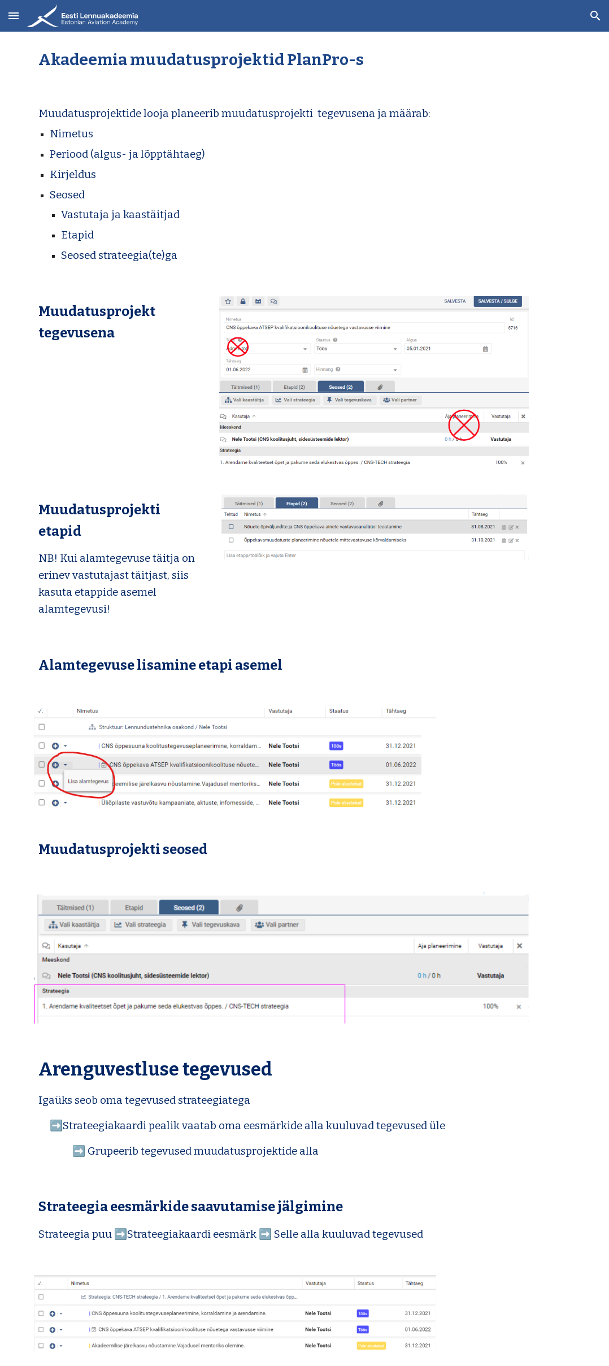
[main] (304, 59)
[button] (13, 15)
